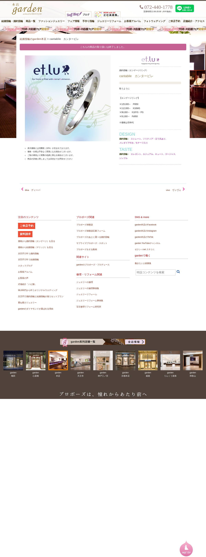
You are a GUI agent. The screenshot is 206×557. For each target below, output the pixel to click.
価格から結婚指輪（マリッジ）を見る (35, 247)
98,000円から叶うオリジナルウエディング (37, 290)
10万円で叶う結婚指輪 (28, 259)
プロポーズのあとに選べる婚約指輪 (92, 237)
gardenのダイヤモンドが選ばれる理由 (35, 309)
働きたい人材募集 (143, 263)
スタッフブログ (25, 266)
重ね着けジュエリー (27, 302)
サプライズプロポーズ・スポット (91, 243)
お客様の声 (23, 278)
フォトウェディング (154, 21)
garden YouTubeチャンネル (147, 243)
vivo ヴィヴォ (173, 190)
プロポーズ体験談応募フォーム (90, 231)
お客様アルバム (132, 21)
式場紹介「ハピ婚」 (27, 284)
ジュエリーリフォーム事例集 (89, 300)
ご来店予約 (174, 21)
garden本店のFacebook (145, 224)
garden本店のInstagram (146, 231)
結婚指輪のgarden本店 (33, 39)
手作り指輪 (88, 21)
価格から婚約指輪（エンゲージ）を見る (36, 241)
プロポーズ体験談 (84, 224)
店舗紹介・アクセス (194, 21)
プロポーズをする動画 (86, 249)
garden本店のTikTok (144, 237)
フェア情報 (73, 21)
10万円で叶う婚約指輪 (28, 253)
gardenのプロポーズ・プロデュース (93, 264)
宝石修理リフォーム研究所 (88, 307)
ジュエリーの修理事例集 (87, 288)
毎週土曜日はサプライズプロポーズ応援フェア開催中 (103, 28)
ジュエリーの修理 (84, 282)
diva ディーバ (32, 190)
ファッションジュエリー (51, 21)
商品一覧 (30, 21)
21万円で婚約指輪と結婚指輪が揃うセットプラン (41, 296)
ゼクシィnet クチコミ (145, 249)
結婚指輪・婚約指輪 (12, 21)
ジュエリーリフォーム (109, 21)
